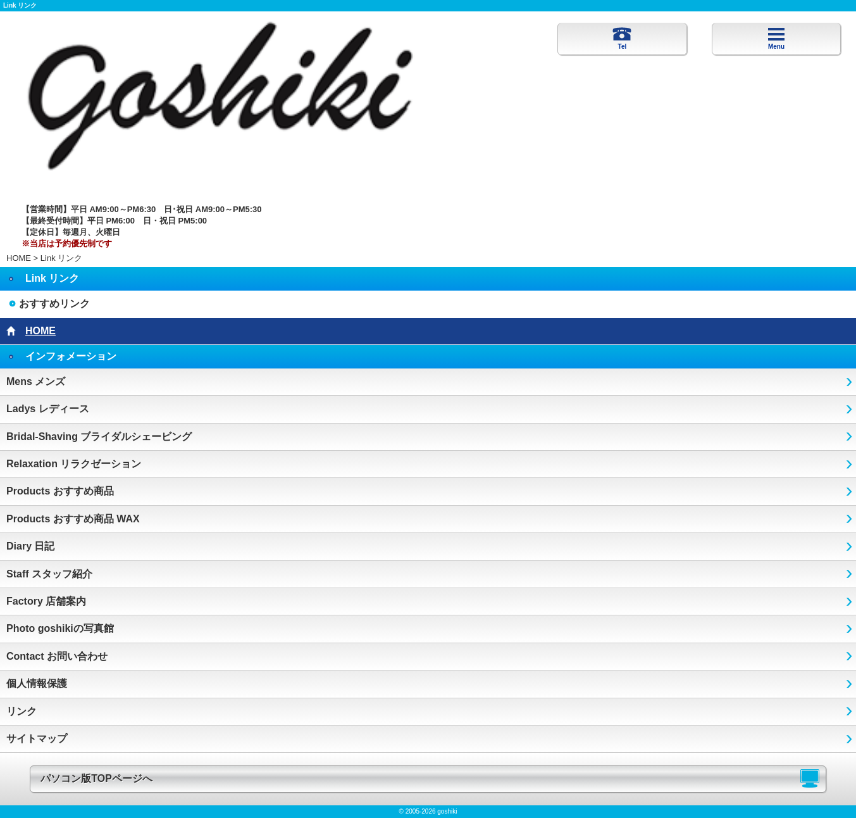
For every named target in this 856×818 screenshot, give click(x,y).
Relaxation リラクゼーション (73, 463)
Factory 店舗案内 (46, 601)
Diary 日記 (30, 546)
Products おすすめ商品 (60, 491)
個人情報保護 (36, 683)
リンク (21, 711)
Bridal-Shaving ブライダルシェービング (99, 436)
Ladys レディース (47, 408)
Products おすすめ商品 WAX (73, 518)
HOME (18, 258)
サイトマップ (36, 738)
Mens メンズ (35, 381)
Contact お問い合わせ (57, 656)
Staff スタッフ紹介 (49, 574)
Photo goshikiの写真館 (60, 628)
